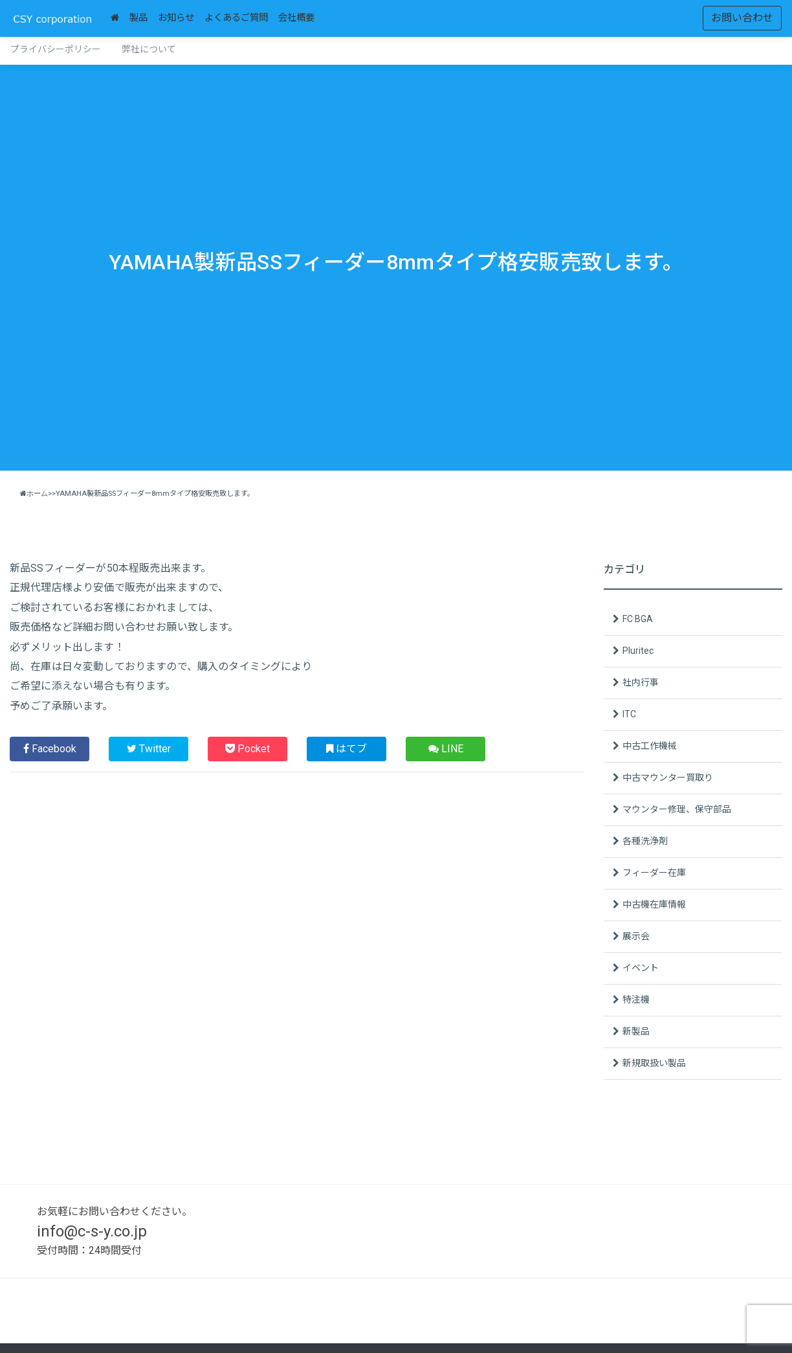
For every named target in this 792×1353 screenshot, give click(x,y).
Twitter (149, 749)
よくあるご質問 (236, 17)
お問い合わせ (742, 18)
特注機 (636, 999)
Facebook (49, 749)
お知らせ (176, 17)
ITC (629, 714)
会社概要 (296, 17)
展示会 (636, 936)
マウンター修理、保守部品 (676, 809)
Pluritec (638, 650)
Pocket (247, 749)
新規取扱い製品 (654, 1063)
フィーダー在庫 (654, 872)
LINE (445, 749)
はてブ (346, 749)
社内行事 (640, 682)
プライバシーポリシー (55, 49)
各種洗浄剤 (645, 841)
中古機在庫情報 (654, 904)
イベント (640, 968)
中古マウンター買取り (667, 777)
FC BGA (637, 619)
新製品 (636, 1031)
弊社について (149, 49)
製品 (138, 17)
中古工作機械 (649, 746)
